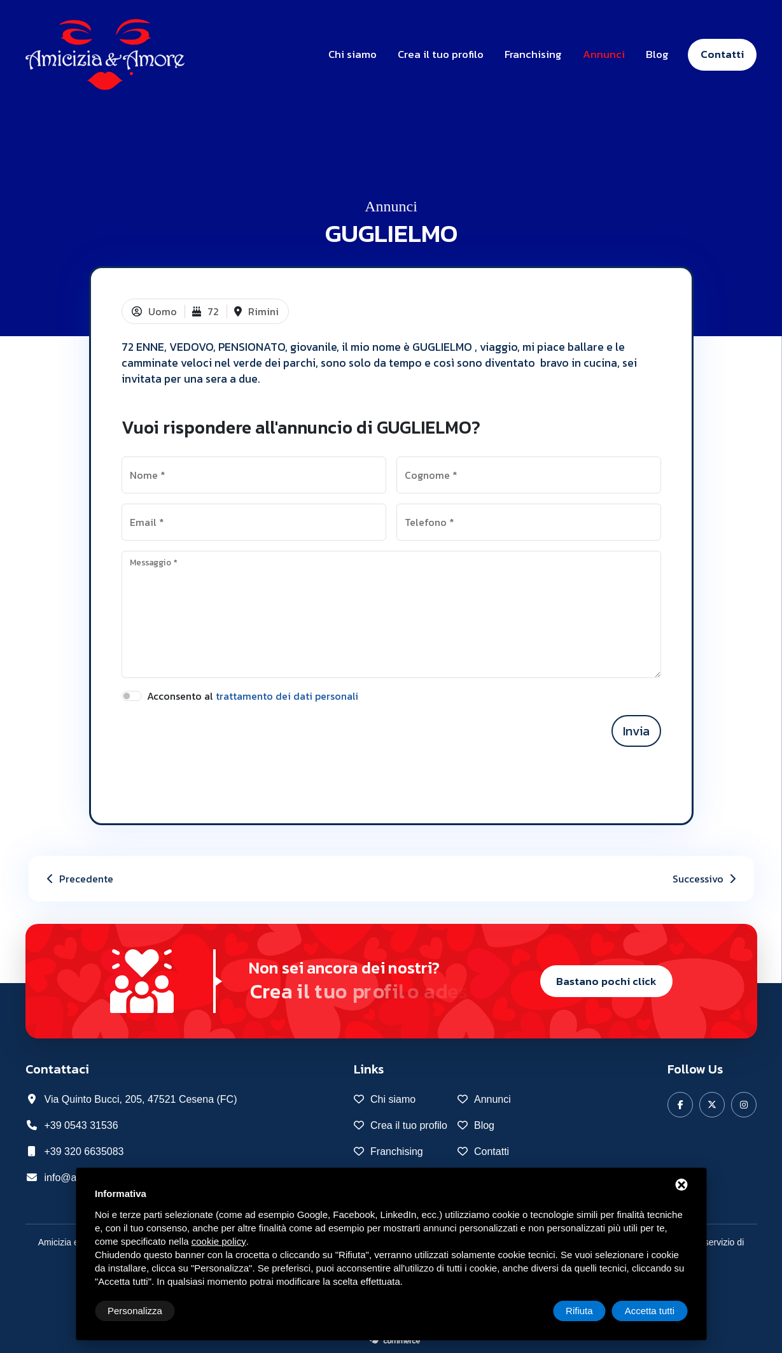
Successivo (706, 878)
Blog (657, 54)
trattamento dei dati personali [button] (287, 696)
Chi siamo (352, 54)
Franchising (533, 54)
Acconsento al (252, 696)
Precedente (78, 878)
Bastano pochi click (606, 981)
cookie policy (219, 1241)
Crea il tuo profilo (441, 54)
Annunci (604, 54)
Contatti (722, 54)
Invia (636, 730)
